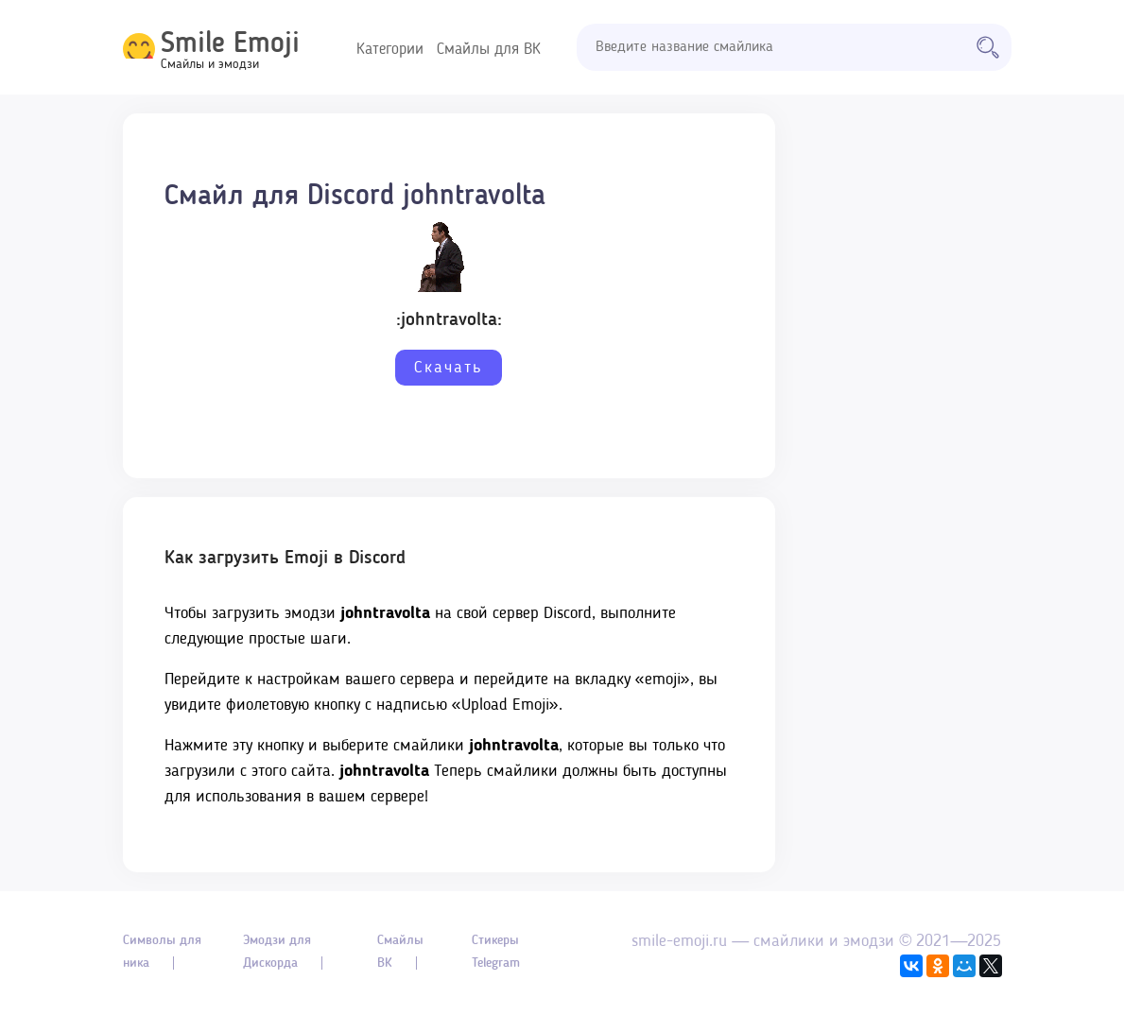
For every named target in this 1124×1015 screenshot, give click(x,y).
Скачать (448, 367)
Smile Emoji (230, 44)
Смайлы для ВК (489, 50)
